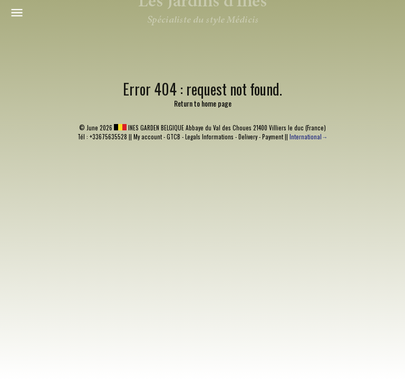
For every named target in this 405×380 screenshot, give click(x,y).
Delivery (247, 136)
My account (147, 136)
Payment (272, 136)
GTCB (173, 136)
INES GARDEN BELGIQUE (149, 128)
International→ (308, 136)
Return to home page (203, 103)
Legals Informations (209, 136)
